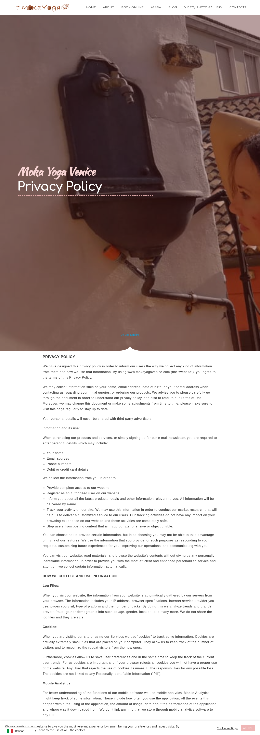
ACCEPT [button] (247, 728)
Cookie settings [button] (227, 728)
